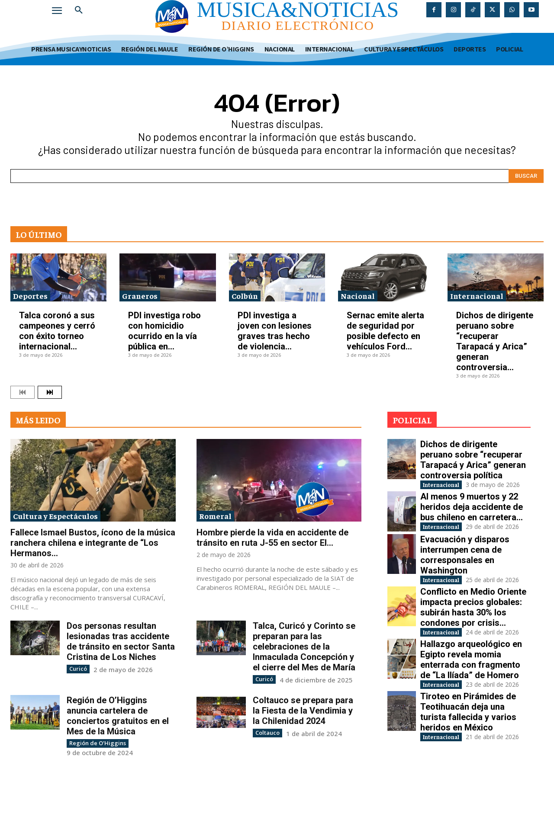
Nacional (358, 296)
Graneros (140, 296)
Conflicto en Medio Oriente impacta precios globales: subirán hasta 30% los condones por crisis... (473, 635)
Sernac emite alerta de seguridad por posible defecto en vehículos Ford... (385, 331)
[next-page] (50, 392)
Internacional (476, 296)
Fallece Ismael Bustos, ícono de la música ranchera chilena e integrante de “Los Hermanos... (92, 542)
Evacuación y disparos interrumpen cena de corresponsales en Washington (464, 573)
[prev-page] (22, 392)
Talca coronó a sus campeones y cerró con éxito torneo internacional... (57, 331)
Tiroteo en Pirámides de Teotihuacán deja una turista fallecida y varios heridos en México (468, 758)
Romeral (215, 516)
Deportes (30, 296)
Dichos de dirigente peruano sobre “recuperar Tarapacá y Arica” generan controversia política (473, 459)
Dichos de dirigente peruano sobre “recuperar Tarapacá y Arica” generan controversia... (494, 341)
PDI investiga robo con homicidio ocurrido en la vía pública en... (164, 331)
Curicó (77, 668)
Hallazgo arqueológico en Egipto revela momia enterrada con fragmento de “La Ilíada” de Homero (471, 696)
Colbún (245, 296)
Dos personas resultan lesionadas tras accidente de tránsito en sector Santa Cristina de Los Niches (121, 641)
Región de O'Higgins (94, 742)
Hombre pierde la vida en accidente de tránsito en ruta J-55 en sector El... (272, 537)
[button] (78, 10)
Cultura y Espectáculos (55, 516)
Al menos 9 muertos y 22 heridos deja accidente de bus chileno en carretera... (471, 516)
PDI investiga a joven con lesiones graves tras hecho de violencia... (275, 331)
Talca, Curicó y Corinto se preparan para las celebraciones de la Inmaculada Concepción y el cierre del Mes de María (304, 646)
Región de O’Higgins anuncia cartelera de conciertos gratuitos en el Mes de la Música (118, 715)
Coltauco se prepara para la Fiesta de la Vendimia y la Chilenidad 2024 (303, 710)
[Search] (526, 176)
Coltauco (266, 732)
